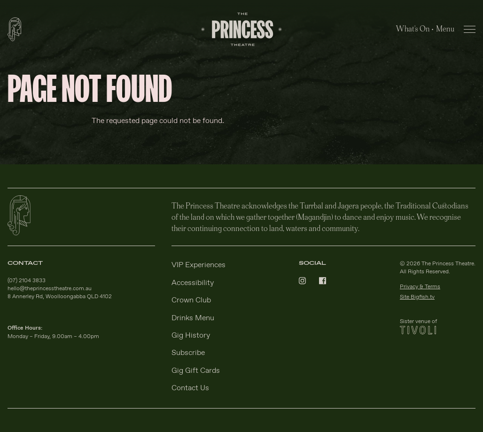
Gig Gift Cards (195, 371)
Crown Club (191, 300)
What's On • (415, 28)
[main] (241, 105)
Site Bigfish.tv (417, 297)
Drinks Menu (192, 318)
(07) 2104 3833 (27, 281)
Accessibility (192, 283)
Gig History (190, 335)
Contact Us (190, 388)
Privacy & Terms (420, 287)
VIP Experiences (198, 265)
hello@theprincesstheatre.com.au (50, 289)
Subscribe (188, 353)
